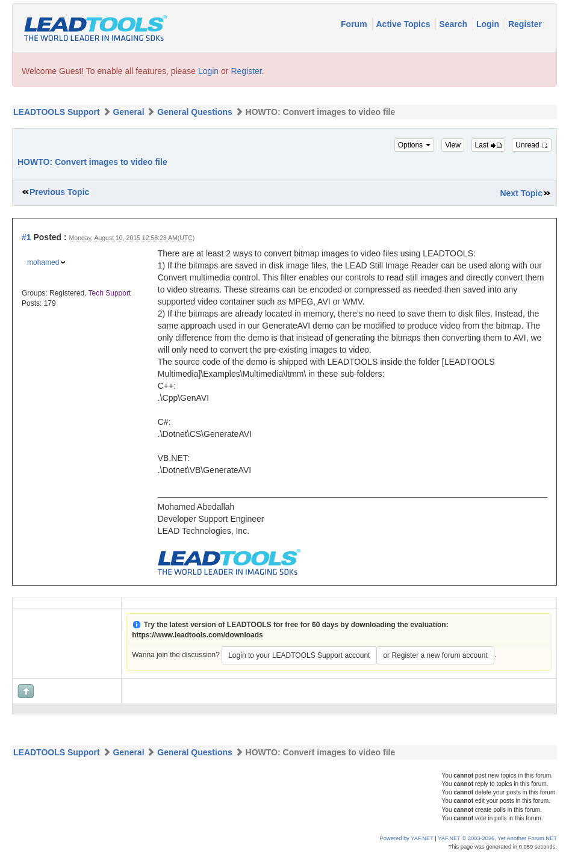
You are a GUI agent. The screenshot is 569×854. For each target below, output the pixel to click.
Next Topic (521, 193)
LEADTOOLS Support (56, 112)
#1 (26, 237)
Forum (355, 24)
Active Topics (404, 24)
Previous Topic (59, 192)
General (128, 112)
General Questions (194, 112)
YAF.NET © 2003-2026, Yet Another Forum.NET (497, 838)
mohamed (43, 262)
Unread (531, 145)
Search (454, 24)
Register (525, 24)
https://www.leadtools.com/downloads (197, 635)
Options (414, 145)
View (453, 145)
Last (488, 145)
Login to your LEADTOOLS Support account (299, 655)
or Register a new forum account (435, 655)
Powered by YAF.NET (407, 838)
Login (489, 24)
